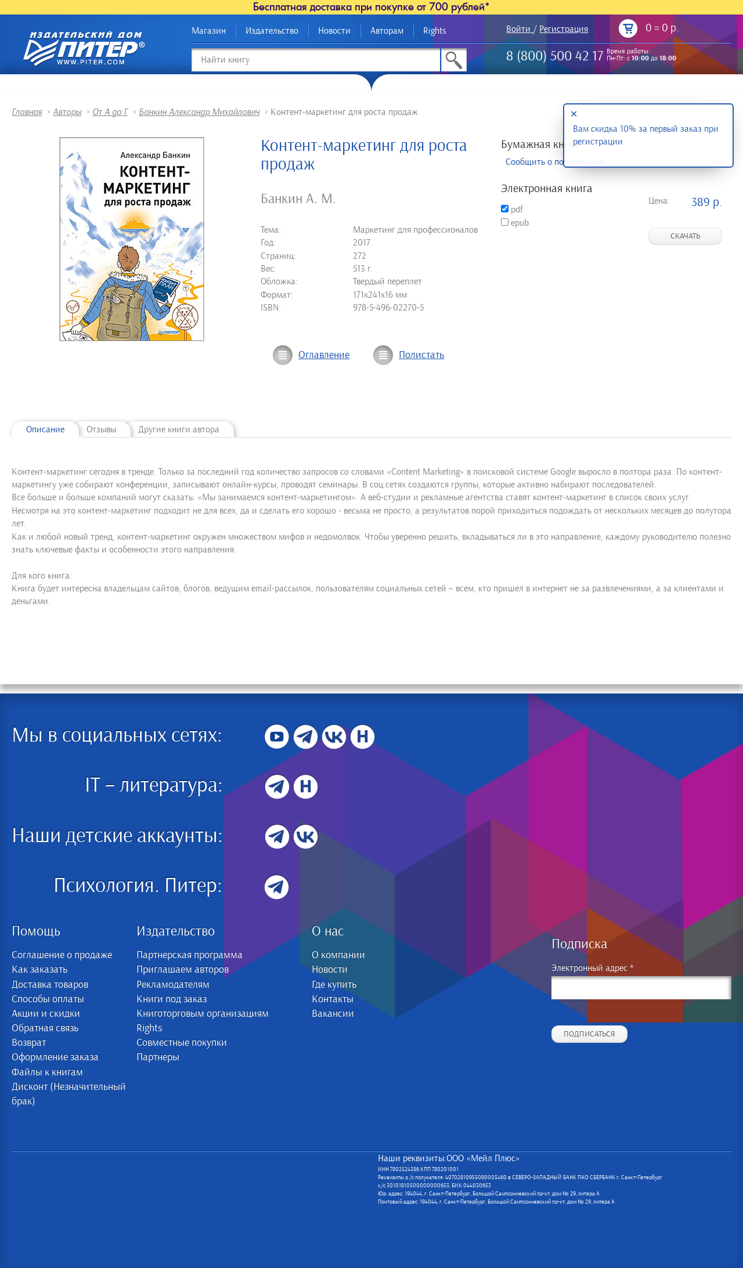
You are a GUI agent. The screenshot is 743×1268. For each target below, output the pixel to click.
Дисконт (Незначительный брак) (69, 1094)
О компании (338, 955)
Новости (334, 31)
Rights (434, 31)
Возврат (29, 1043)
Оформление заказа (55, 1057)
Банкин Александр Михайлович (199, 112)
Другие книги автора (178, 429)
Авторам (386, 31)
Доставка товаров (50, 985)
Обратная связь (45, 1028)
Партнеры (157, 1057)
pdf (512, 209)
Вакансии (333, 1014)
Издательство (272, 31)
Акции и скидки (46, 1014)
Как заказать (39, 970)
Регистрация (563, 29)
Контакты (333, 999)
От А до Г (110, 112)
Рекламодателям (173, 985)
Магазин (209, 31)
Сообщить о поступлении (555, 162)
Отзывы (101, 429)
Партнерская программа (189, 955)
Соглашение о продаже (62, 955)
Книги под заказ (171, 999)
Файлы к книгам (47, 1072)
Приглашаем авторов (182, 970)
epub (515, 223)
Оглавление (323, 355)
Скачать (685, 236)
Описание (45, 429)
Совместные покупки (181, 1043)
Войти (518, 29)
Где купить (334, 985)
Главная (27, 112)
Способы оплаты (48, 999)
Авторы (67, 112)
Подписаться (589, 1034)
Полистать (421, 355)
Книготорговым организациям (202, 1014)
